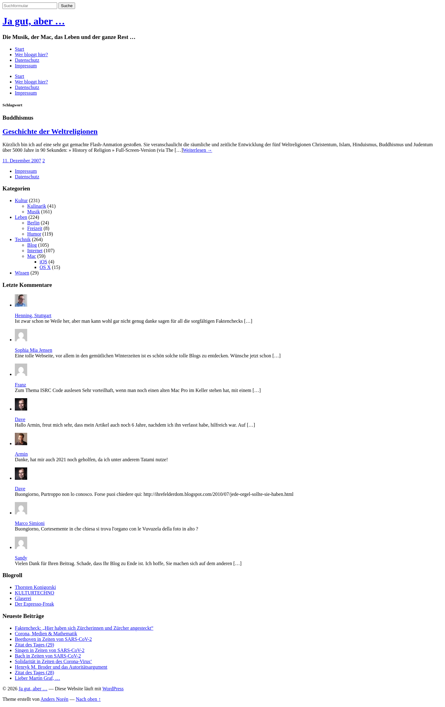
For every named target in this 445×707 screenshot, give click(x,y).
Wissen (22, 272)
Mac (31, 256)
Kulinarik (36, 206)
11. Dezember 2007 (21, 160)
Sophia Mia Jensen (33, 350)
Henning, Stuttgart (33, 315)
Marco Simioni (29, 523)
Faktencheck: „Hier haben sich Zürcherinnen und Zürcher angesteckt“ (84, 628)
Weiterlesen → (197, 150)
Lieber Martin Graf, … (37, 678)
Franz (20, 384)
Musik (33, 211)
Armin (21, 454)
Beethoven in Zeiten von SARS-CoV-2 (53, 639)
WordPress (113, 688)
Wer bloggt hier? (31, 54)
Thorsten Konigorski (35, 587)
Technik (23, 239)
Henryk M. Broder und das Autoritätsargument (61, 667)
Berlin (33, 222)
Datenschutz (27, 60)
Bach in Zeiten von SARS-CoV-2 (48, 655)
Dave (20, 419)
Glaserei (23, 598)
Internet (35, 250)
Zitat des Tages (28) (34, 672)
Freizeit (34, 228)
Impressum (26, 65)
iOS (43, 261)
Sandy (21, 557)
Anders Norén (54, 699)
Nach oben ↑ (88, 699)
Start (19, 49)
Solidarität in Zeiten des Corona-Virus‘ (53, 661)
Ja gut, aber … (33, 21)
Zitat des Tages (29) (34, 644)
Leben (21, 217)
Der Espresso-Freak (34, 604)
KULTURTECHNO (34, 592)
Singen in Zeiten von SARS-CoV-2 (49, 650)
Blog (32, 245)
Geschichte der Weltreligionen (50, 131)
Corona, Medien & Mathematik (46, 633)
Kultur (21, 200)
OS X (45, 267)
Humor (34, 233)
